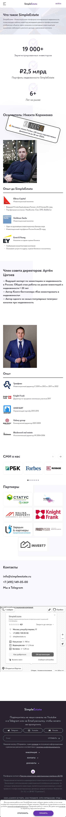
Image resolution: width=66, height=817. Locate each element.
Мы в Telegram (13, 587)
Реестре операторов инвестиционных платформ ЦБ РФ (41, 776)
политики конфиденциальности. (48, 747)
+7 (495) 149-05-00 (15, 582)
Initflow (41, 810)
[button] (60, 456)
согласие (35, 744)
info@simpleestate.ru (17, 576)
